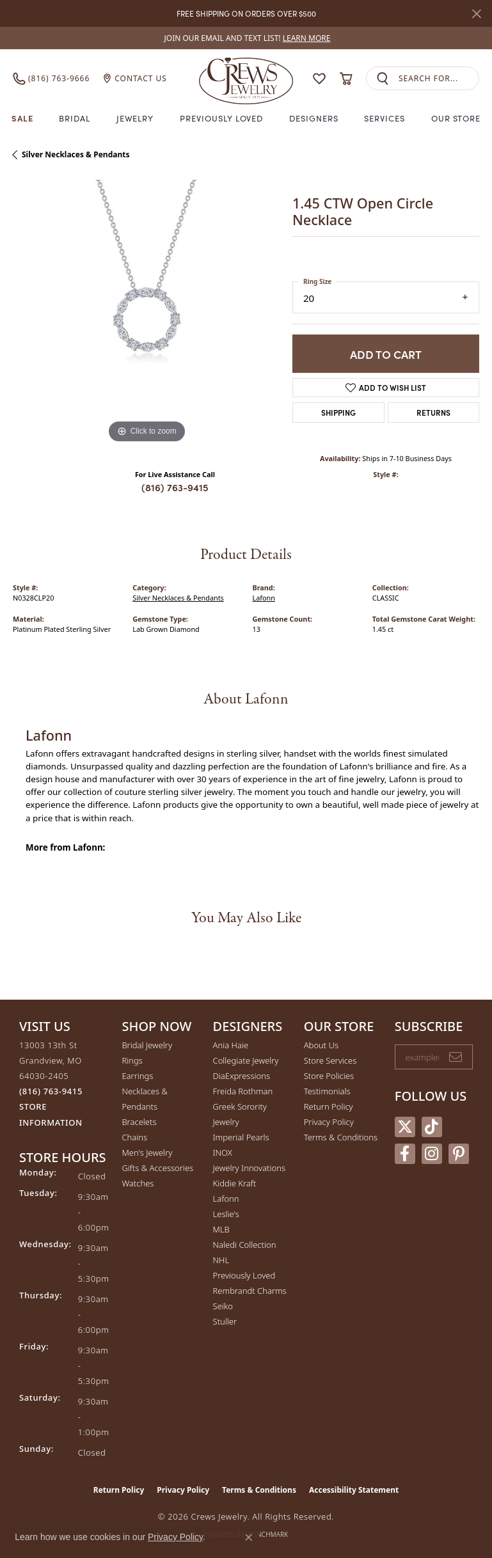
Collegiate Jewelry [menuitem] (246, 1060)
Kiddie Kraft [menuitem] (235, 1183)
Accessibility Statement (354, 1489)
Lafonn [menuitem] (226, 1198)
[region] (146, 313)
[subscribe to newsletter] (455, 1057)
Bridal (74, 118)
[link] (246, 38)
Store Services (330, 1060)
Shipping (338, 412)
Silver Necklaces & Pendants (75, 154)
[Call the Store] (51, 1091)
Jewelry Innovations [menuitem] (249, 1168)
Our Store (456, 118)
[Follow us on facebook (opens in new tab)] (405, 1154)
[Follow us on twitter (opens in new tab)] (405, 1127)
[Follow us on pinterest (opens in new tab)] (458, 1154)
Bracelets (139, 1122)
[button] (319, 78)
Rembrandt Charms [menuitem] (250, 1290)
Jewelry (135, 118)
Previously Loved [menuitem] (244, 1275)
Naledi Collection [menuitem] (244, 1244)
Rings (132, 1060)
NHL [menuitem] (221, 1260)
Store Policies (329, 1076)
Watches (138, 1183)
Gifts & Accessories (157, 1168)
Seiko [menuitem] (223, 1306)
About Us (321, 1045)
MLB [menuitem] (221, 1229)
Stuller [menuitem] (225, 1321)
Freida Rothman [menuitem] (243, 1091)
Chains (134, 1137)
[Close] (476, 14)
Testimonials (327, 1091)
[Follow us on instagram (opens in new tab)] (432, 1154)
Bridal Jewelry (147, 1045)
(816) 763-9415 (175, 487)
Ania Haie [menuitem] (231, 1045)
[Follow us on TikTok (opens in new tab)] (432, 1127)
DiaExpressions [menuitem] (241, 1076)
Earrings (137, 1076)
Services (384, 118)
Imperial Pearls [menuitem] (241, 1137)
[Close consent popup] (249, 1537)
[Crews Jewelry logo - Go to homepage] (246, 78)
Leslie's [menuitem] (226, 1214)
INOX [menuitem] (222, 1152)
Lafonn (264, 597)
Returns (433, 412)
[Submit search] (382, 78)
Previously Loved (221, 118)
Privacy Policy (329, 1122)
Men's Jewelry (147, 1152)
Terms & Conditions (340, 1137)
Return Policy (328, 1106)
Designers (313, 118)
